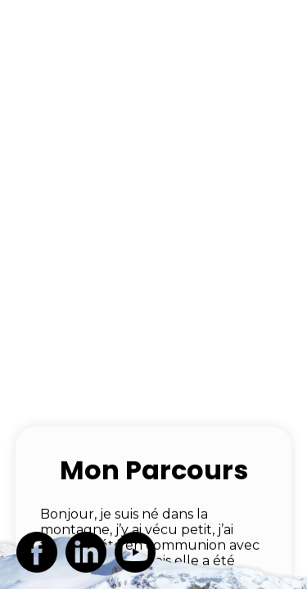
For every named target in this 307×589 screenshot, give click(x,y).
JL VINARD (72, 25)
